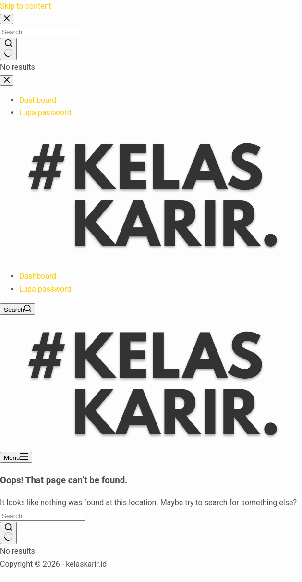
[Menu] (16, 457)
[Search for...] (42, 516)
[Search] (17, 309)
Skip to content (25, 6)
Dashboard (37, 276)
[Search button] (8, 533)
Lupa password (45, 289)
